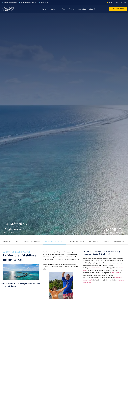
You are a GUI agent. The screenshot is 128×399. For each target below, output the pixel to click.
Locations (54, 9)
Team (16, 242)
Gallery (106, 242)
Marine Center (115, 275)
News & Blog (82, 9)
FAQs (63, 9)
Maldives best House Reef (96, 270)
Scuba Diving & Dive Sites (32, 242)
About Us (92, 9)
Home (44, 9)
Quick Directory (119, 242)
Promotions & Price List (76, 242)
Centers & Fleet (94, 242)
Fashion (71, 9)
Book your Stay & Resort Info (54, 242)
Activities (6, 242)
